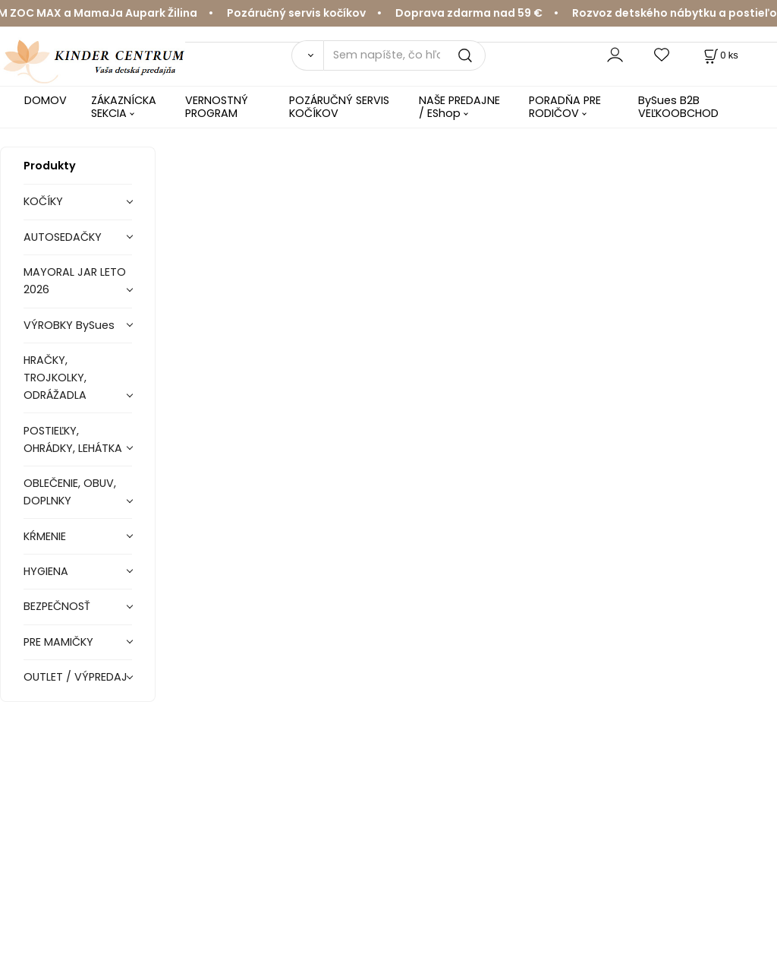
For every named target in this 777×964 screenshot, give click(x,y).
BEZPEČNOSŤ (57, 606)
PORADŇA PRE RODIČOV (565, 107)
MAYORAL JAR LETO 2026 (75, 280)
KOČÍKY (43, 201)
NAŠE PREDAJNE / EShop (459, 107)
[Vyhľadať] (307, 55)
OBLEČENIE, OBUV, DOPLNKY (70, 492)
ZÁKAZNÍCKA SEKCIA (123, 107)
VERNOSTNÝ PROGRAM (216, 107)
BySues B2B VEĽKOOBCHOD (678, 107)
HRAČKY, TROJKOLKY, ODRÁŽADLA (55, 377)
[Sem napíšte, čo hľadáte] (404, 55)
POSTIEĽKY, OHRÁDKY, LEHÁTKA (73, 439)
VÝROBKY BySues (69, 325)
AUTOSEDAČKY (63, 237)
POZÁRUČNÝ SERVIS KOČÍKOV (339, 107)
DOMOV (45, 100)
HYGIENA (46, 571)
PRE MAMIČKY (58, 642)
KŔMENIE (45, 536)
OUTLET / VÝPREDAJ (75, 676)
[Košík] (719, 55)
